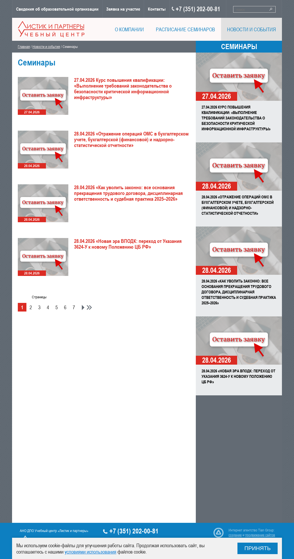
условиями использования (90, 551)
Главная (24, 46)
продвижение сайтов (260, 535)
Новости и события (46, 46)
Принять (257, 548)
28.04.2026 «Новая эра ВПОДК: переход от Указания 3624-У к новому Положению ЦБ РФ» (238, 376)
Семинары (239, 46)
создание (235, 535)
